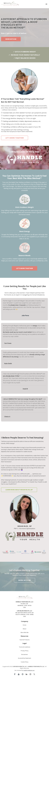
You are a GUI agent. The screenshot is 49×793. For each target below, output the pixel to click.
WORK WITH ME (10, 39)
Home (24, 625)
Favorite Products (24, 640)
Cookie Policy (24, 662)
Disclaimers (24, 654)
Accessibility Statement (24, 658)
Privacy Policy (24, 650)
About (24, 629)
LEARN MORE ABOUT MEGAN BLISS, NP (19, 490)
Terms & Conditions (24, 647)
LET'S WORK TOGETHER (14, 138)
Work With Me (24, 632)
